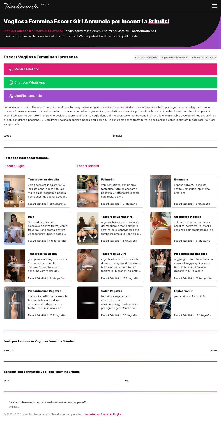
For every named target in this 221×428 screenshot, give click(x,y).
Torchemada (22, 6)
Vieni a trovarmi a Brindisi (118, 107)
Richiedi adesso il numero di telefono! (33, 31)
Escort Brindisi (88, 166)
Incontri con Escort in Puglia (103, 414)
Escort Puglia (14, 166)
